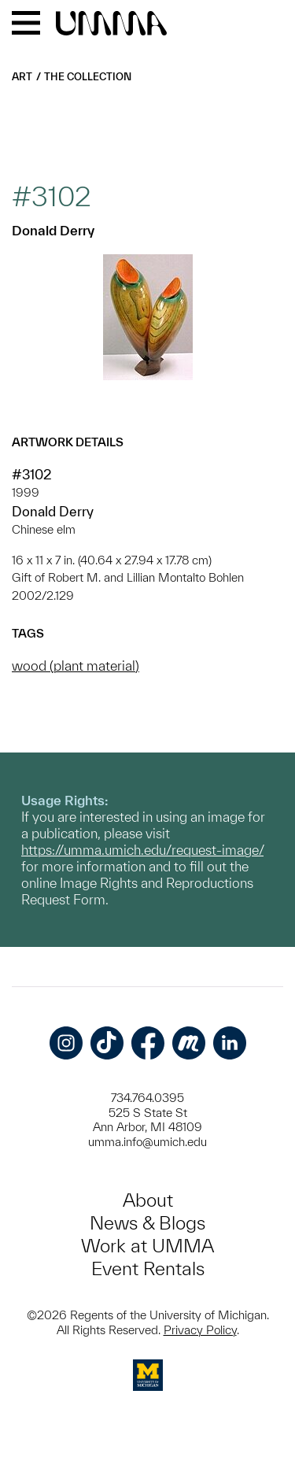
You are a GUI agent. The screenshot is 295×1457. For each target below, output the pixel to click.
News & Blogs (147, 1222)
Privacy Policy (200, 1330)
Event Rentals (148, 1268)
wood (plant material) (75, 665)
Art (22, 77)
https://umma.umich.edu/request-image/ (142, 849)
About (148, 1200)
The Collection (87, 77)
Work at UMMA (147, 1245)
